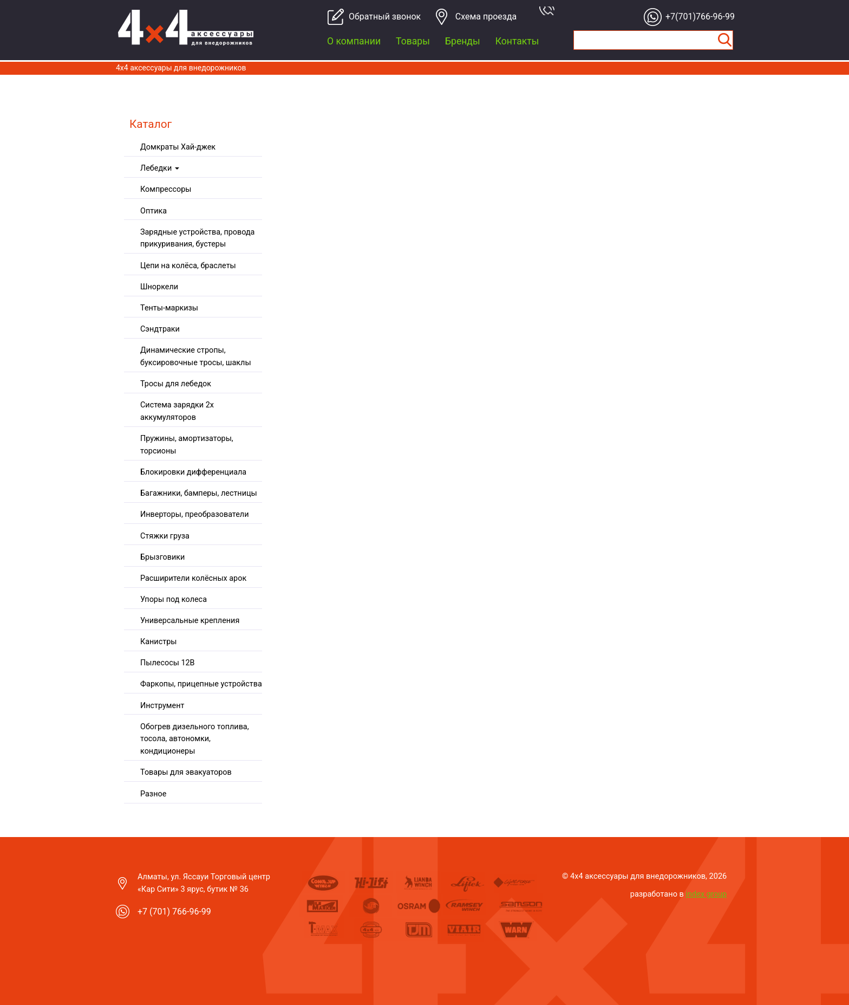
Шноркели (159, 286)
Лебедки (159, 168)
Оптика (153, 211)
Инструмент (162, 705)
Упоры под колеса (173, 599)
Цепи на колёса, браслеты (188, 265)
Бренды (462, 41)
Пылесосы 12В (167, 662)
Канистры (158, 641)
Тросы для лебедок (175, 383)
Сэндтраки (160, 329)
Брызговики (162, 557)
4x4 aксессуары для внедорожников (181, 67)
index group (706, 894)
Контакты (517, 41)
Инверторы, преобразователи (194, 514)
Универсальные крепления (189, 620)
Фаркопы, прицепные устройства (201, 684)
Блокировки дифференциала (193, 472)
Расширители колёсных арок (193, 578)
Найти (724, 40)
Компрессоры (165, 189)
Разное (153, 794)
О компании (354, 41)
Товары (413, 41)
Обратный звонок (380, 16)
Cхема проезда (486, 16)
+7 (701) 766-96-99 (174, 911)
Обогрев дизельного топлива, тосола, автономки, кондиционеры (194, 739)
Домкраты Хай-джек (177, 147)
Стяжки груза (165, 536)
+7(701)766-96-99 (697, 16)
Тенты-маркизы (169, 308)
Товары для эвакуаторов (186, 772)
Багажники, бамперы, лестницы (198, 493)
